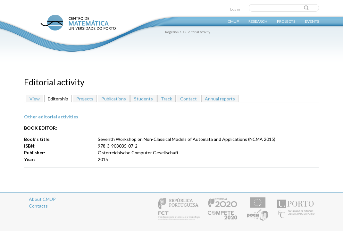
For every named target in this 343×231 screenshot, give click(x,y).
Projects (286, 21)
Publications (113, 98)
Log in (235, 9)
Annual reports (220, 98)
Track (166, 98)
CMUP (233, 21)
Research (257, 21)
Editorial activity (198, 32)
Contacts (38, 206)
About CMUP (42, 199)
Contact (188, 98)
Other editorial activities (51, 116)
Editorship (60, 98)
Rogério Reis (174, 32)
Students (143, 98)
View (34, 98)
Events (312, 21)
